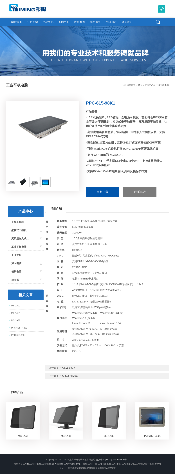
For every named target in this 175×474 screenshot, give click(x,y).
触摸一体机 (81, 464)
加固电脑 (16, 263)
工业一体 (92, 464)
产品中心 (48, 22)
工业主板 (16, 255)
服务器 (15, 279)
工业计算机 (35, 464)
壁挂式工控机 (18, 230)
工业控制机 (69, 464)
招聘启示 (111, 22)
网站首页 (16, 22)
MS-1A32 (15, 320)
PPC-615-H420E (19, 328)
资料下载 (102, 191)
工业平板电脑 (162, 85)
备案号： (100, 459)
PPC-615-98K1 (18, 335)
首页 (140, 85)
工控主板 (126, 464)
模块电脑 (16, 271)
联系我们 (127, 22)
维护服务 (95, 22)
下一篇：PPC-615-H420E (63, 375)
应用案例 (79, 22)
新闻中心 (64, 22)
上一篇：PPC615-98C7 (62, 367)
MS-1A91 (15, 305)
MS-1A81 (15, 313)
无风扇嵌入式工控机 (21, 238)
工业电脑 (46, 464)
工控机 (26, 464)
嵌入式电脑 (57, 464)
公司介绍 (32, 22)
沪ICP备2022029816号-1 (117, 459)
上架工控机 (17, 222)
